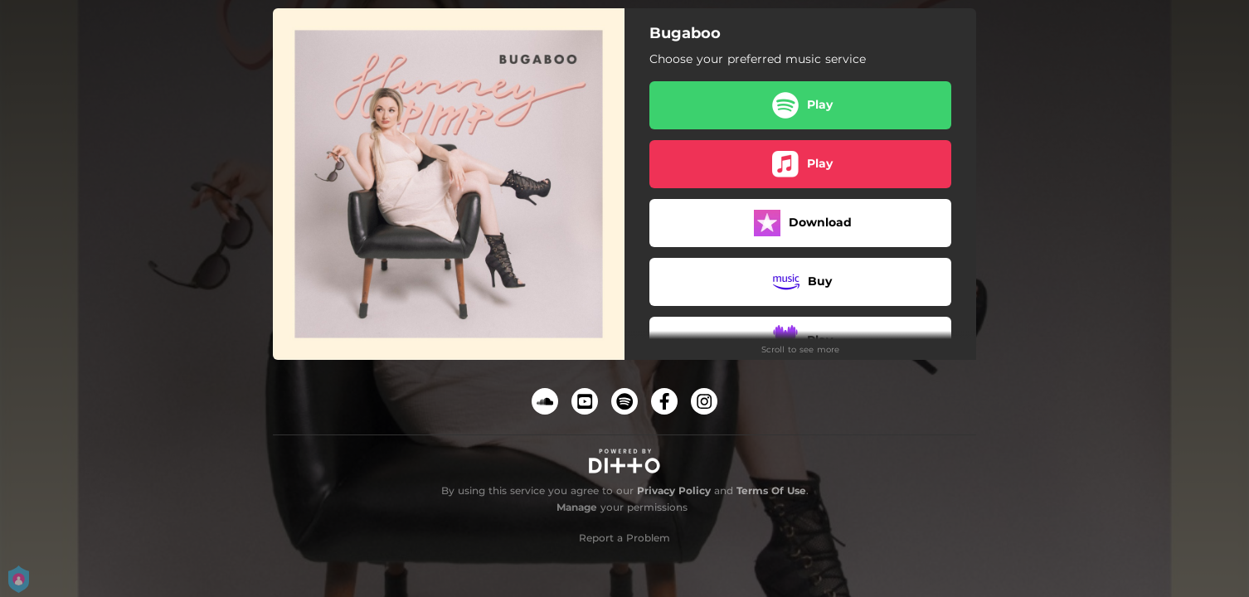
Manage (576, 507)
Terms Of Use (771, 490)
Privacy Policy (674, 490)
